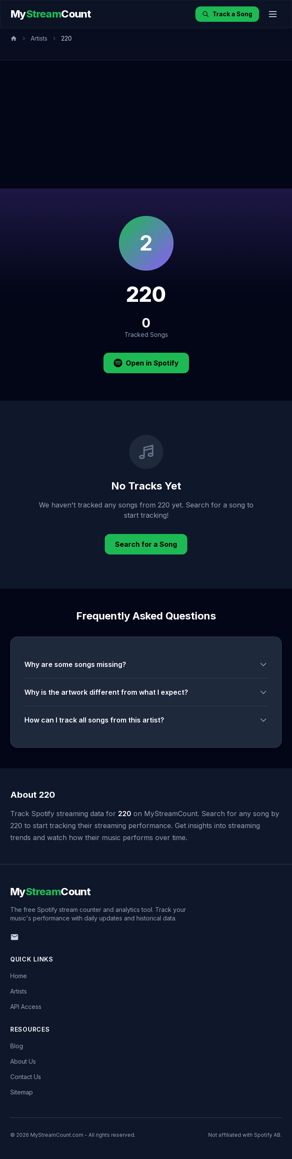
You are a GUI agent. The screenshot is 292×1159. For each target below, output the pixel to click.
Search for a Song (146, 544)
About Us (23, 1061)
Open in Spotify (146, 363)
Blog (16, 1046)
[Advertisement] (146, 124)
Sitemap (21, 1092)
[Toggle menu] (272, 14)
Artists (39, 38)
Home (18, 975)
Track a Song (227, 14)
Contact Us (25, 1076)
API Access (25, 1006)
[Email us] (14, 937)
